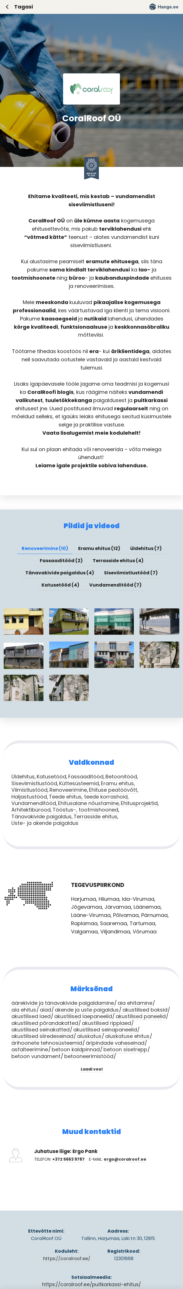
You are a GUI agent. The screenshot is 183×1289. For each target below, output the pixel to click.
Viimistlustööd (29, 789)
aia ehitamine (135, 1002)
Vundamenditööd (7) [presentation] (115, 585)
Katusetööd (51, 776)
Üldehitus (23, 776)
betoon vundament (36, 1056)
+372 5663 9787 (68, 1159)
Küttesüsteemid (79, 783)
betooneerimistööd (88, 1056)
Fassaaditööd (85, 776)
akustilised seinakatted (40, 1029)
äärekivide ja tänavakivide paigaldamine (62, 1002)
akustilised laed (31, 1016)
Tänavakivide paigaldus (41, 816)
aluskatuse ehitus (127, 1036)
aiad (45, 1009)
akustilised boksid (144, 1009)
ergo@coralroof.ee (125, 1159)
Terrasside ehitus (95, 816)
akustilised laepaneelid (83, 1016)
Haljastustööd (29, 796)
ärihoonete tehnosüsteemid (46, 1042)
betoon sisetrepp (125, 1049)
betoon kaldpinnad (76, 1049)
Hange (163, 6)
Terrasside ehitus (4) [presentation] (118, 560)
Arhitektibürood (31, 809)
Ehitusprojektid (139, 803)
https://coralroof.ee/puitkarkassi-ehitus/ (91, 1284)
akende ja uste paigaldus (87, 1009)
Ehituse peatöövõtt (113, 789)
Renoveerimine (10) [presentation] (45, 548)
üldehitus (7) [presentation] (146, 548)
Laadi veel (92, 1069)
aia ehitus (23, 1009)
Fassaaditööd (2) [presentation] (61, 560)
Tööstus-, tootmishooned (85, 809)
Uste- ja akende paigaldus (44, 823)
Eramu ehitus (117, 783)
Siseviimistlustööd (34, 783)
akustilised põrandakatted (44, 1023)
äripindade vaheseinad (115, 1042)
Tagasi (23, 6)
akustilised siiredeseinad (42, 1036)
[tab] (44, 548)
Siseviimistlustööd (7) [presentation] (131, 573)
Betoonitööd (121, 776)
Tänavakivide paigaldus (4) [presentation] (59, 573)
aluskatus (89, 1036)
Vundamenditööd (33, 803)
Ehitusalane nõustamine (88, 803)
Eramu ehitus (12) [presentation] (99, 548)
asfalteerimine (29, 1049)
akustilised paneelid (141, 1016)
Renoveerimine (68, 789)
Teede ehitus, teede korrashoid (88, 796)
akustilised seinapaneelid (105, 1029)
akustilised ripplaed (106, 1023)
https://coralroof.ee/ (66, 1258)
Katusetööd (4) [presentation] (60, 585)
